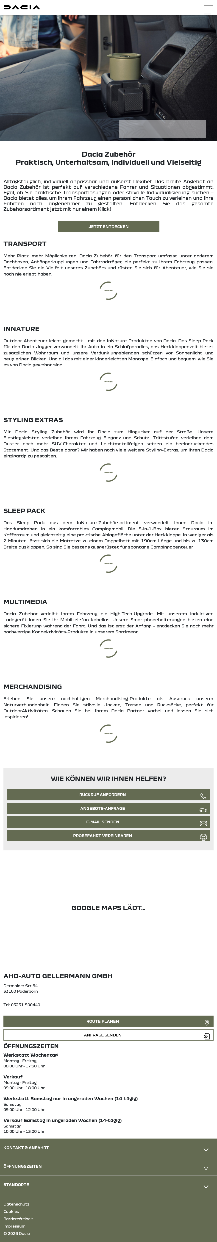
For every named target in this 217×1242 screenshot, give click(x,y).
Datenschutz (16, 1204)
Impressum (14, 1226)
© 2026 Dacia (16, 1233)
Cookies (11, 1211)
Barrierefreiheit (18, 1219)
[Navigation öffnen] (208, 7)
